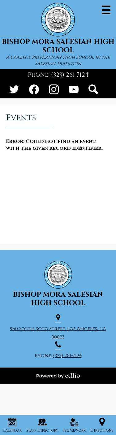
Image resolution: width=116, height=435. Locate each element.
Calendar (12, 425)
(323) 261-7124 (69, 75)
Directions (102, 425)
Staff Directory (42, 425)
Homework (74, 425)
